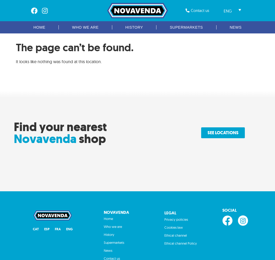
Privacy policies (176, 219)
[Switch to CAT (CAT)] (36, 229)
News (236, 27)
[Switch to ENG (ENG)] (69, 229)
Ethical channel (175, 235)
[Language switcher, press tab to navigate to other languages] (232, 10)
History (134, 27)
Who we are (85, 27)
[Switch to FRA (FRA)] (58, 229)
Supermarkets (186, 27)
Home (39, 27)
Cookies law (173, 227)
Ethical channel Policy (180, 243)
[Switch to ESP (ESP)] (47, 229)
